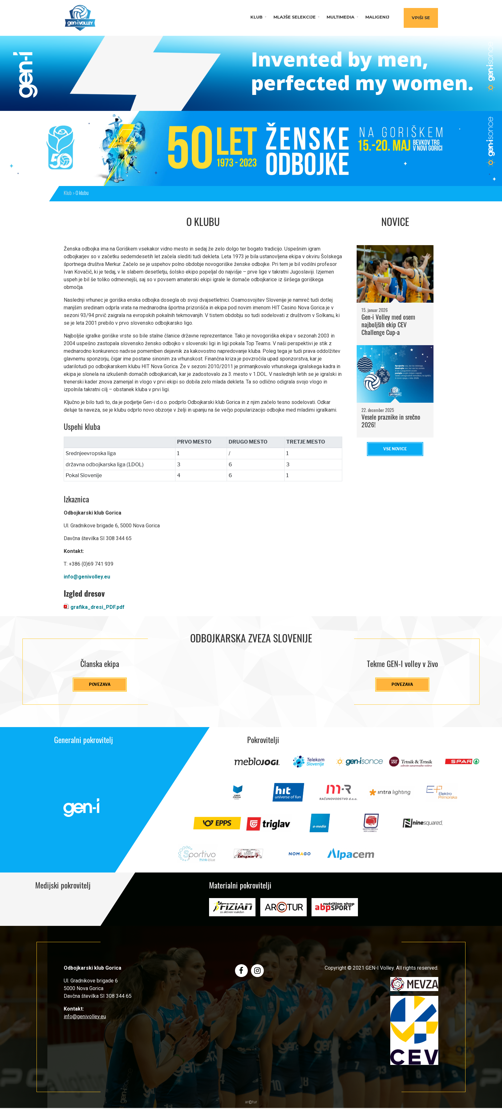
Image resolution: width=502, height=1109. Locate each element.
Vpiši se (421, 18)
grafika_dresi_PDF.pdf (97, 607)
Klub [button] (256, 17)
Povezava (99, 685)
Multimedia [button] (340, 17)
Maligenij (377, 17)
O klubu (82, 193)
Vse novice (395, 448)
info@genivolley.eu (87, 577)
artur (251, 1103)
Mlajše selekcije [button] (294, 17)
